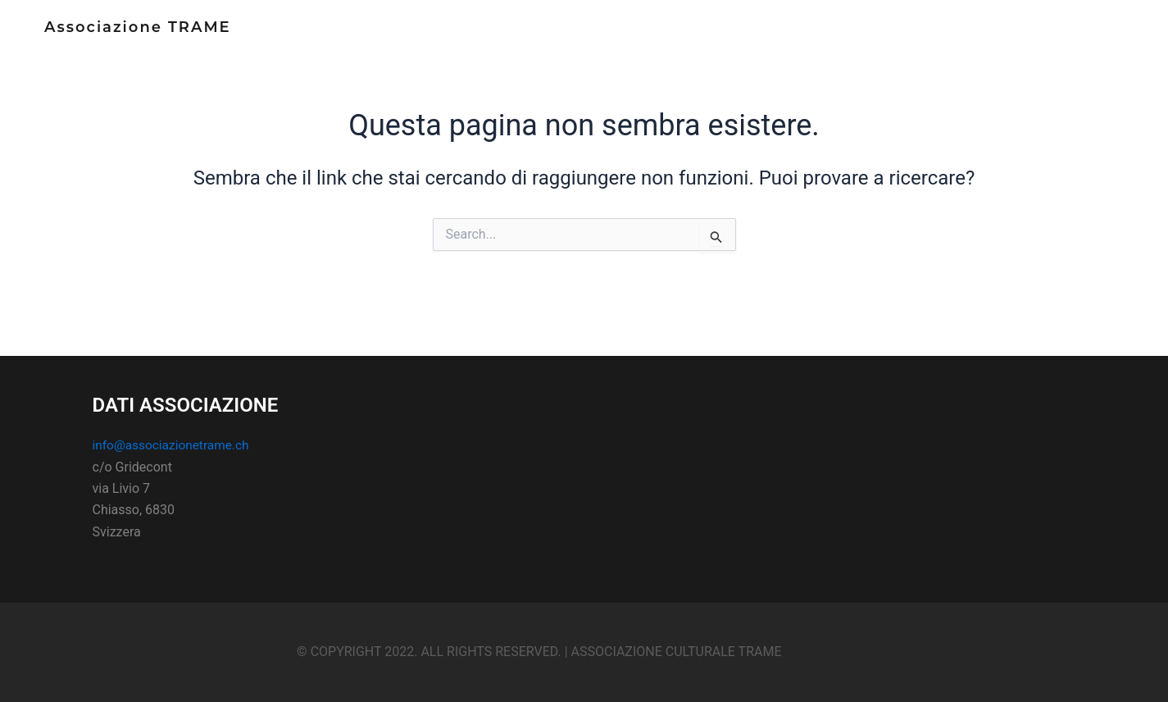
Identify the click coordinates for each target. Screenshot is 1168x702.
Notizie (947, 36)
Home (806, 36)
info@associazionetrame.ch (174, 445)
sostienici (1098, 36)
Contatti (1018, 36)
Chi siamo (874, 36)
